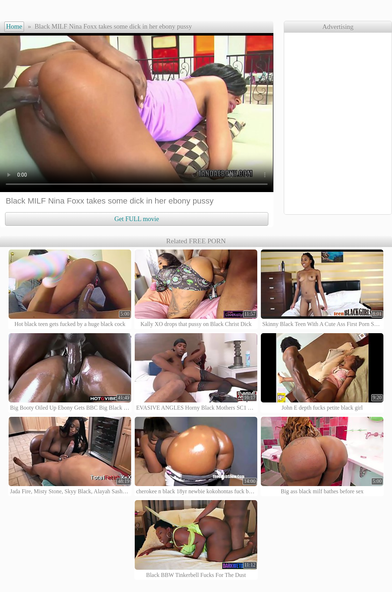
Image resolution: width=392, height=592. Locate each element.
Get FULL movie (136, 219)
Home (14, 26)
